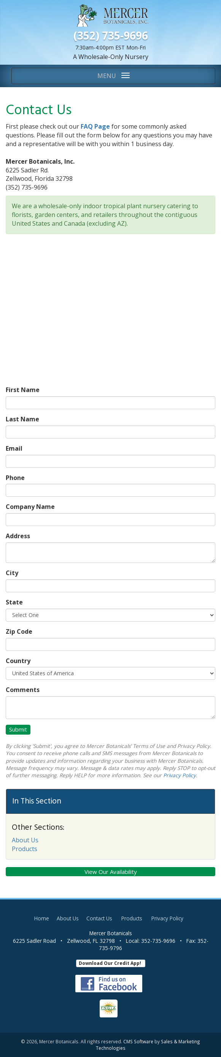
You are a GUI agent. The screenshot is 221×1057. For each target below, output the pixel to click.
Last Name (22, 419)
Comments (23, 690)
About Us (25, 840)
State (14, 602)
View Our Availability (110, 871)
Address (18, 536)
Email (14, 448)
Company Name (30, 506)
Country (18, 661)
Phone (15, 477)
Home (41, 918)
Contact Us (99, 918)
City (12, 573)
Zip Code (19, 631)
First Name (23, 390)
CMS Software (138, 1041)
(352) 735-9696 (110, 35)
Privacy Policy (179, 775)
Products (24, 849)
